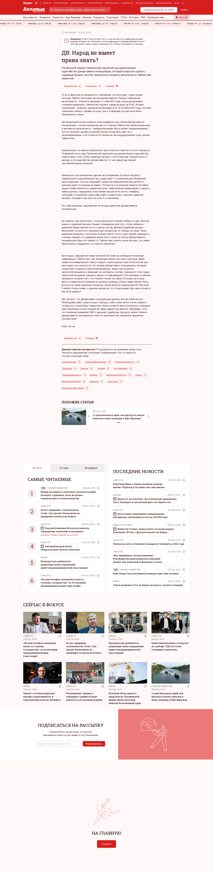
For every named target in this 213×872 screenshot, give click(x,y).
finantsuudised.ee (95, 3)
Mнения (117, 495)
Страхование (69, 362)
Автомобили (120, 368)
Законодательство (116, 375)
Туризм (101, 368)
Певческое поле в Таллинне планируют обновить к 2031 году (148, 543)
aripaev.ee (47, 3)
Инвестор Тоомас (123, 525)
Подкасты (98, 17)
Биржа (93, 375)
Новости (45, 524)
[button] (59, 743)
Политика (112, 381)
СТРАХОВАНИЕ (69, 32)
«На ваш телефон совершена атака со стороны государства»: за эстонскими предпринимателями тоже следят (63, 582)
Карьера (94, 381)
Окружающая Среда (73, 388)
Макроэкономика (71, 381)
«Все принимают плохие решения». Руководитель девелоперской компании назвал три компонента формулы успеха (137, 558)
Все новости (30, 17)
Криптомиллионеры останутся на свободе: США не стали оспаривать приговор (169, 646)
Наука (138, 375)
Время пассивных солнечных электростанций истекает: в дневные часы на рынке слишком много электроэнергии (68, 495)
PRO (143, 17)
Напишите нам (156, 17)
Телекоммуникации (95, 362)
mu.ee (176, 3)
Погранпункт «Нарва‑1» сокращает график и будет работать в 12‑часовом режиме (84, 696)
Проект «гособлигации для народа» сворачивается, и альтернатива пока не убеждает (42, 696)
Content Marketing (57, 488)
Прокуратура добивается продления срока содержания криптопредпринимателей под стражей (64, 564)
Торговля (67, 368)
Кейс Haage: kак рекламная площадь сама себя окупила (146, 573)
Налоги (84, 368)
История (134, 17)
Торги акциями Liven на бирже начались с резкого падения (148, 585)
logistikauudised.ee (164, 3)
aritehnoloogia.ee (112, 3)
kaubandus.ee (127, 3)
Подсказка (112, 17)
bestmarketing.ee (61, 3)
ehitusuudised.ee (78, 3)
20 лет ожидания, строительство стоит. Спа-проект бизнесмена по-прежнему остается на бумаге (61, 513)
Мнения (87, 17)
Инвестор (57, 17)
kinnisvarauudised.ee (144, 3)
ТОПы (123, 17)
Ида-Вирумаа (72, 17)
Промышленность (125, 362)
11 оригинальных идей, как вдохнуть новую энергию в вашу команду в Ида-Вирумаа (169, 696)
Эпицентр (44, 17)
